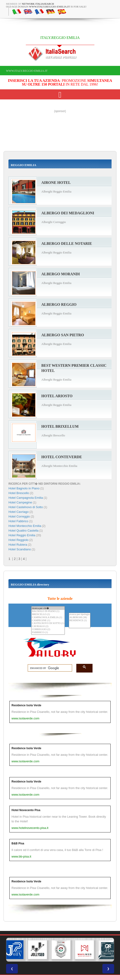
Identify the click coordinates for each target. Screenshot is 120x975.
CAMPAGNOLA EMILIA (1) (48, 617)
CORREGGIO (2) (48, 629)
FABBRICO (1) (48, 632)
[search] (48, 668)
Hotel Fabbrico (18, 521)
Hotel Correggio (19, 516)
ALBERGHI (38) (79, 617)
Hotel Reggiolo (18, 540)
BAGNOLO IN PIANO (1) (48, 611)
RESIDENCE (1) (79, 620)
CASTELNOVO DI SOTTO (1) (48, 623)
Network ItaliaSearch (38, 3)
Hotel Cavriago (18, 512)
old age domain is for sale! (46, 6)
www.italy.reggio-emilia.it (27, 70)
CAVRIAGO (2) (48, 626)
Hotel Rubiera (17, 544)
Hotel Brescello (18, 493)
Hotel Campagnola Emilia (25, 497)
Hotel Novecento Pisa (26, 810)
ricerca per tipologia (79, 614)
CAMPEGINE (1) (48, 620)
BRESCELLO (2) (48, 614)
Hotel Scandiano (19, 549)
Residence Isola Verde (26, 705)
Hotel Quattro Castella (23, 530)
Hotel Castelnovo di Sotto (25, 507)
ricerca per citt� (48, 608)
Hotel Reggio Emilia (21, 535)
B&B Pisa (18, 843)
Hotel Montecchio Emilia (24, 526)
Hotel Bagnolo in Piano (23, 488)
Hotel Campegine (20, 502)
